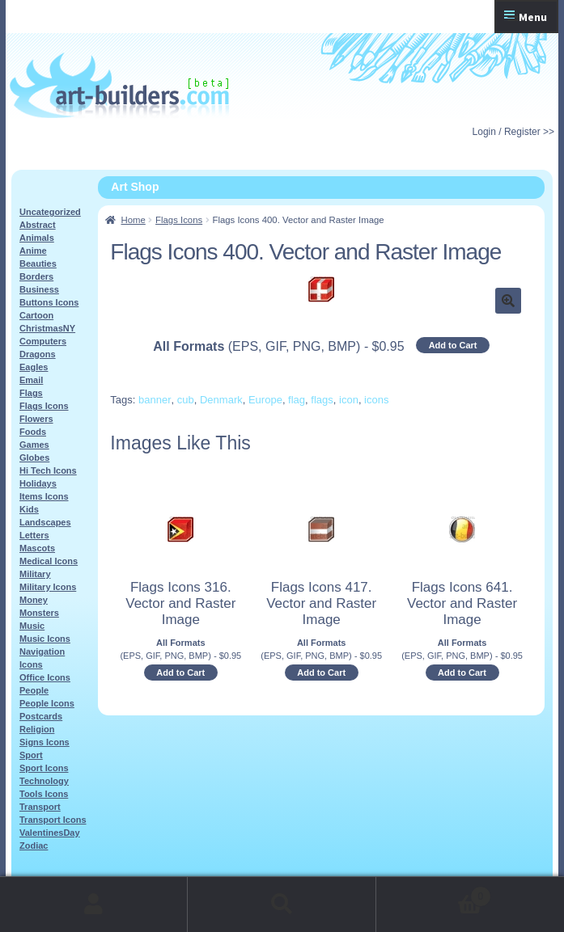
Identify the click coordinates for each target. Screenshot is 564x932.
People (34, 690)
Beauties (38, 263)
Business (39, 289)
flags (322, 400)
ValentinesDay (49, 832)
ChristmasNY (47, 328)
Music (32, 625)
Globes (34, 457)
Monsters (39, 613)
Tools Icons (43, 794)
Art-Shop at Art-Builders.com (119, 86)
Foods (32, 431)
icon (348, 400)
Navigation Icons (42, 658)
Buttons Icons (48, 302)
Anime (33, 250)
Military (35, 574)
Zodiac (33, 845)
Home (133, 220)
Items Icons (44, 496)
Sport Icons (44, 768)
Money (33, 600)
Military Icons (47, 587)
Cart (433, 893)
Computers (42, 341)
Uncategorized (50, 212)
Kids (29, 509)
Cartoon (36, 315)
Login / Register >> (513, 131)
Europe (265, 400)
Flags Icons (178, 220)
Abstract (37, 225)
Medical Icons (48, 561)
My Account (94, 904)
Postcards (40, 716)
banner (154, 400)
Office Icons (44, 677)
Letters (34, 535)
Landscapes (45, 522)
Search (281, 904)
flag (296, 400)
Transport (40, 807)
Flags (31, 393)
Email (31, 380)
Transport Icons (53, 819)
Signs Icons (44, 742)
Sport (31, 755)
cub (185, 400)
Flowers (36, 419)
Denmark (221, 400)
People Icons (46, 703)
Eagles (33, 367)
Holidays (38, 483)
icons (376, 400)
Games (34, 444)
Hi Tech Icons (48, 470)
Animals (36, 237)
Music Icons (44, 638)
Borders (36, 276)
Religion (36, 729)
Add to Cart (453, 345)
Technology (44, 781)
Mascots (37, 548)
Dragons (37, 354)
